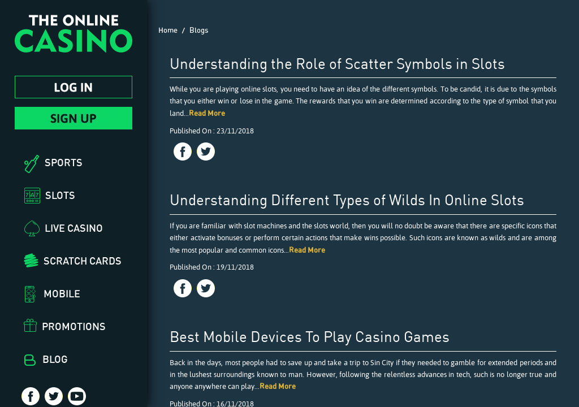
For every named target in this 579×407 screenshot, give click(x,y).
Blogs (198, 29)
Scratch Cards (83, 260)
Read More (207, 113)
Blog (55, 359)
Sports (64, 162)
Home (168, 29)
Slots (60, 195)
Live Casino (74, 228)
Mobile (62, 293)
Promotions (74, 326)
